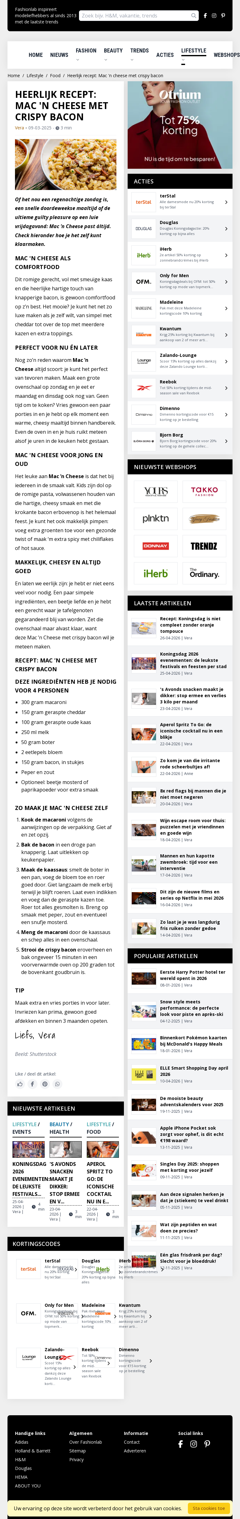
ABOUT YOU (28, 1486)
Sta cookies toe (209, 1508)
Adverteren (135, 1451)
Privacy (76, 1459)
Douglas (23, 1468)
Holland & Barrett (33, 1451)
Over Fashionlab (85, 1442)
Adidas (21, 1442)
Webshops (227, 55)
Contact (132, 1442)
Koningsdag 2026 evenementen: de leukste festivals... (31, 1179)
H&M (20, 1459)
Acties (165, 55)
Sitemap (77, 1451)
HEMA (21, 1477)
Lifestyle (193, 54)
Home (36, 55)
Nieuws (59, 55)
